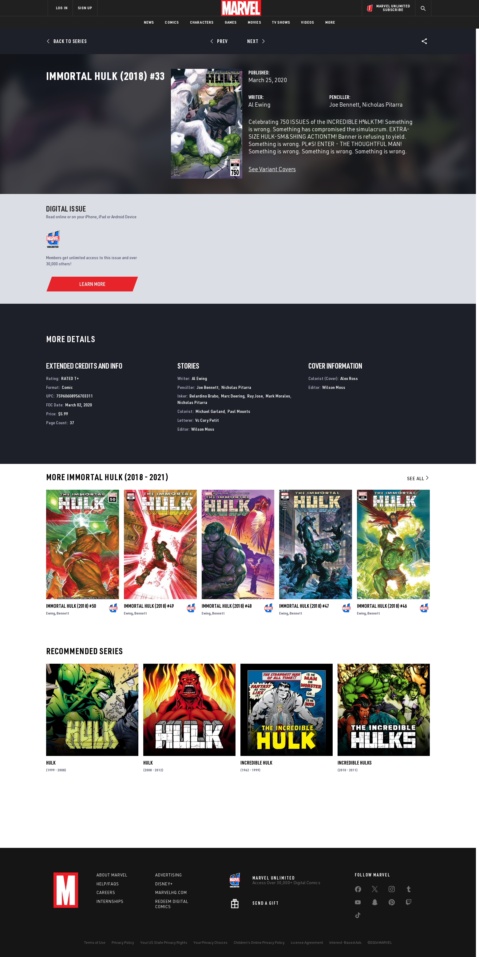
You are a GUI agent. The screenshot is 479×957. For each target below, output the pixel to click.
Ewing (50, 668)
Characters (202, 22)
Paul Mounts (239, 466)
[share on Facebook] (358, 891)
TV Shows (281, 22)
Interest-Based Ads (345, 942)
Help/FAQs (108, 883)
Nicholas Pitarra (339, 131)
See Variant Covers (184, 188)
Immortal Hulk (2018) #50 (71, 661)
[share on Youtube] (358, 903)
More (330, 22)
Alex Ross (349, 434)
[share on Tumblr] (409, 890)
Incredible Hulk (256, 818)
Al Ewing (172, 131)
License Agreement (307, 942)
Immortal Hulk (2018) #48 (226, 661)
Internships (110, 901)
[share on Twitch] (409, 903)
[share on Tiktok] (358, 916)
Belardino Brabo (203, 451)
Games (231, 22)
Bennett (63, 668)
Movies (254, 22)
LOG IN (62, 8)
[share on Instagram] (392, 890)
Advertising (168, 874)
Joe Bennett (301, 131)
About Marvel (112, 874)
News (149, 22)
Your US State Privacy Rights (163, 942)
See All (418, 534)
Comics (172, 22)
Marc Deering (232, 451)
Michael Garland (210, 466)
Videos (307, 22)
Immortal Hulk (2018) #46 (382, 661)
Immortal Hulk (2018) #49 (149, 661)
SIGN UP (85, 8)
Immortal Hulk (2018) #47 (304, 661)
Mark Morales (278, 451)
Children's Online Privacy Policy (259, 942)
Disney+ (164, 883)
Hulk (50, 818)
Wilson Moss (202, 484)
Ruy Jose (255, 451)
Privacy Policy (123, 942)
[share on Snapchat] (375, 903)
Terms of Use (94, 942)
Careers (106, 892)
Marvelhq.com (171, 892)
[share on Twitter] (375, 890)
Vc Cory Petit (207, 475)
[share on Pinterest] (392, 903)
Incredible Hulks (354, 818)
